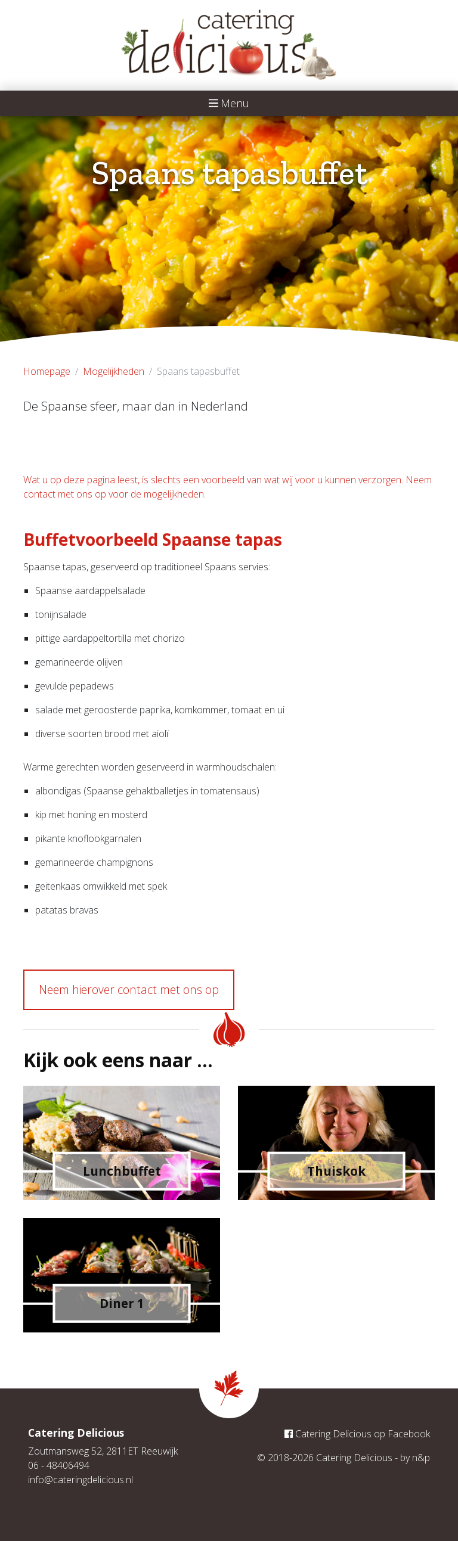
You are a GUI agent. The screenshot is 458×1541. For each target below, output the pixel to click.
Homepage (46, 371)
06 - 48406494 (58, 1465)
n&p (421, 1457)
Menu (229, 103)
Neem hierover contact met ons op (129, 989)
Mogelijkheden (113, 371)
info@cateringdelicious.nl (80, 1479)
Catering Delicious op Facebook (357, 1433)
